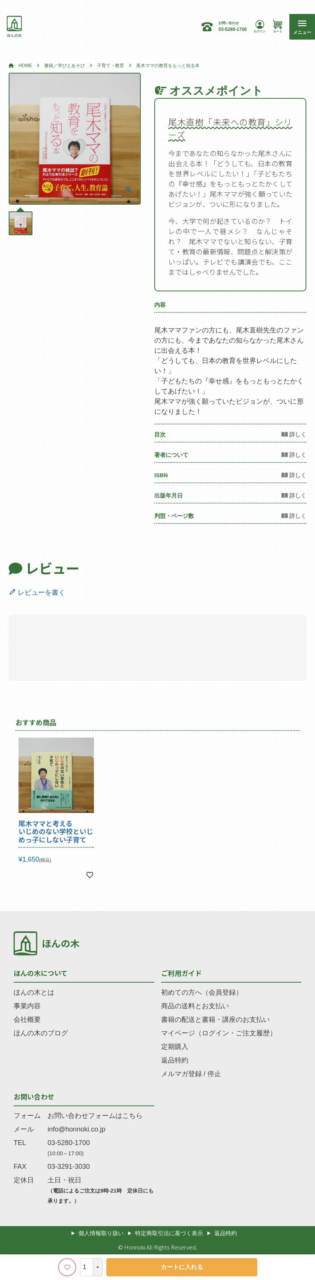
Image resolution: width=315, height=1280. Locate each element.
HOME (25, 65)
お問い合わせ (34, 1096)
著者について (171, 455)
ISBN (161, 475)
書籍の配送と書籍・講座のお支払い (215, 1019)
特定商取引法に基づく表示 (169, 1233)
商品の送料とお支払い (195, 1006)
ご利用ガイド (181, 973)
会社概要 (27, 1019)
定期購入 (174, 1046)
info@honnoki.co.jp (76, 1129)
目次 (160, 434)
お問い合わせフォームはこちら (95, 1115)
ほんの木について (41, 973)
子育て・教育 (110, 65)
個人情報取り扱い (101, 1233)
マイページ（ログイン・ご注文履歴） (219, 1033)
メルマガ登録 (181, 1074)
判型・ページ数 (174, 516)
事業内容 (27, 1006)
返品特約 (174, 1060)
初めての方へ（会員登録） (202, 992)
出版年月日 (168, 495)
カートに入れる (182, 1267)
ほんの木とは (34, 992)
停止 (214, 1074)
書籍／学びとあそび (64, 65)
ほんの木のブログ (41, 1033)
